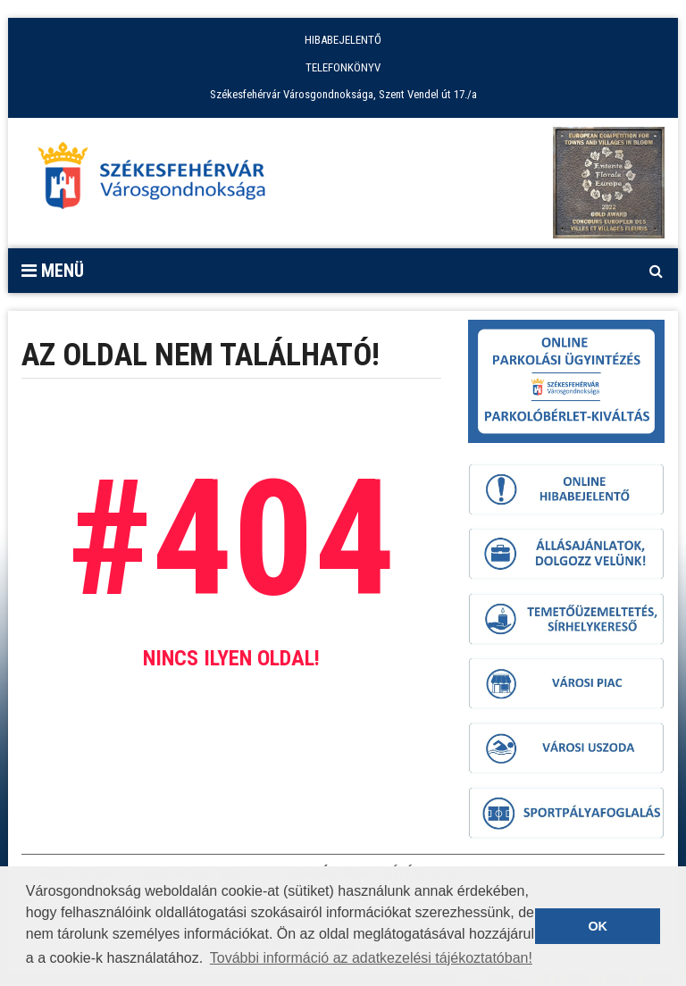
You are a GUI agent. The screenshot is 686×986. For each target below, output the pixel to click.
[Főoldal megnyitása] (160, 180)
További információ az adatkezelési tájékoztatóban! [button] (371, 957)
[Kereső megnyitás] (655, 270)
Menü (52, 270)
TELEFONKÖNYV (343, 67)
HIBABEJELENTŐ (343, 39)
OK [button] (597, 926)
